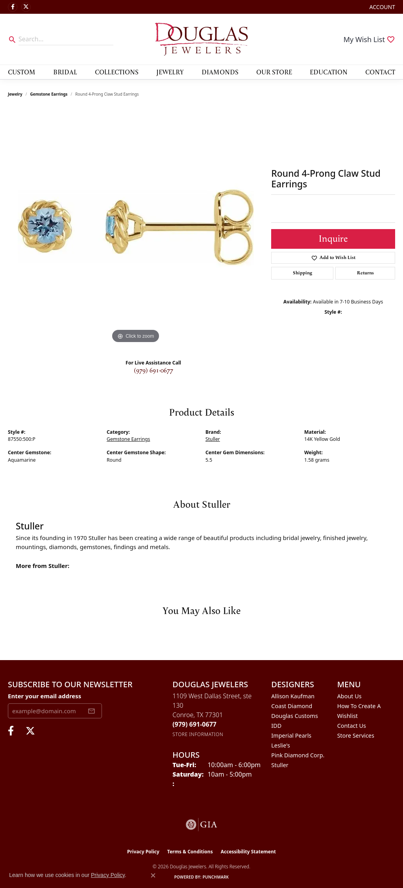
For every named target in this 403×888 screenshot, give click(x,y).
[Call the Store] (194, 724)
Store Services (355, 735)
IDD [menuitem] (276, 725)
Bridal (65, 72)
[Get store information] (197, 734)
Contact (380, 72)
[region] (136, 227)
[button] (381, 7)
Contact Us (351, 725)
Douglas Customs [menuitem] (294, 716)
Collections (117, 72)
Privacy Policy (143, 851)
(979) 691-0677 (153, 370)
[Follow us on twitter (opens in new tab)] (26, 7)
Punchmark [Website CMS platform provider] (216, 877)
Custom (21, 72)
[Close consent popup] (153, 875)
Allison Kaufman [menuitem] (292, 696)
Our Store (274, 72)
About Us (349, 696)
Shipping (302, 273)
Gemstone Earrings (49, 94)
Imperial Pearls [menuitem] (291, 735)
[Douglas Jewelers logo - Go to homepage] (201, 39)
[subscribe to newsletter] (91, 711)
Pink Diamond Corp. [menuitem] (297, 755)
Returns (365, 273)
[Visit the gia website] (201, 824)
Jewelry (170, 72)
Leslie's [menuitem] (280, 745)
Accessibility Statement (248, 851)
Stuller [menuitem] (279, 765)
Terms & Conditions (190, 851)
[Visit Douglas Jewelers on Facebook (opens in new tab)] (12, 7)
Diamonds (220, 72)
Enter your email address (44, 696)
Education (329, 72)
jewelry (15, 94)
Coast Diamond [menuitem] (291, 706)
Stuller (212, 439)
